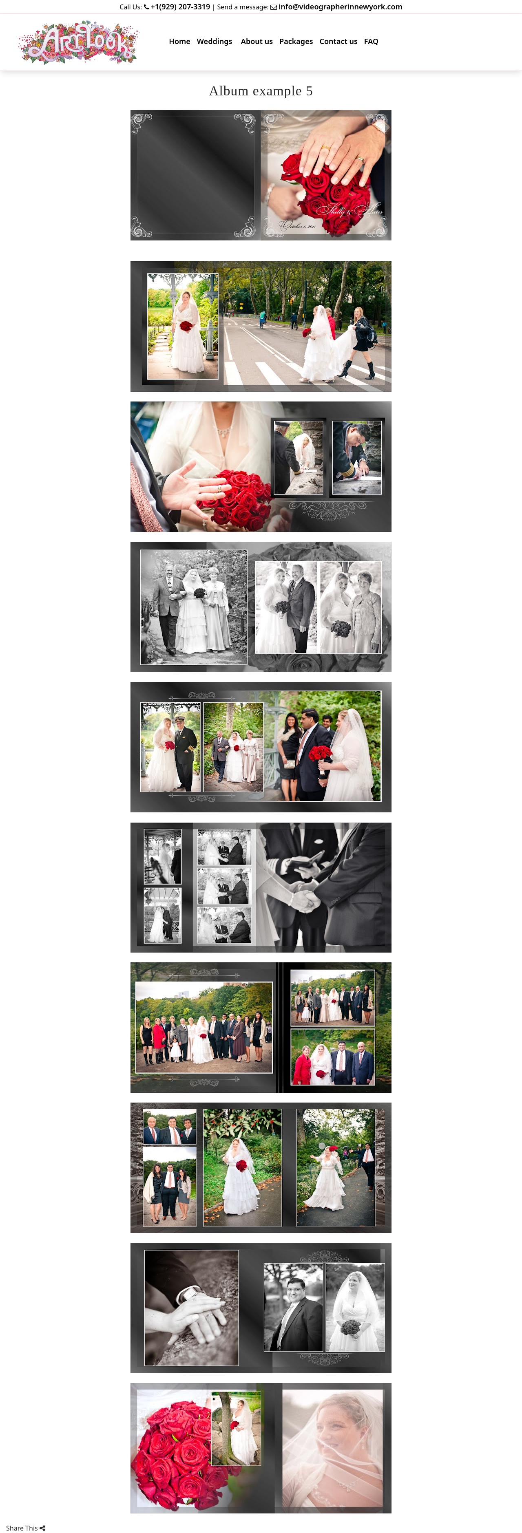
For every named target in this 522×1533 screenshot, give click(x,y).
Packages (297, 43)
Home (181, 43)
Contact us (340, 43)
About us (258, 43)
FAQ (373, 43)
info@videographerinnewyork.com (341, 6)
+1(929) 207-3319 (180, 6)
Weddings (217, 43)
